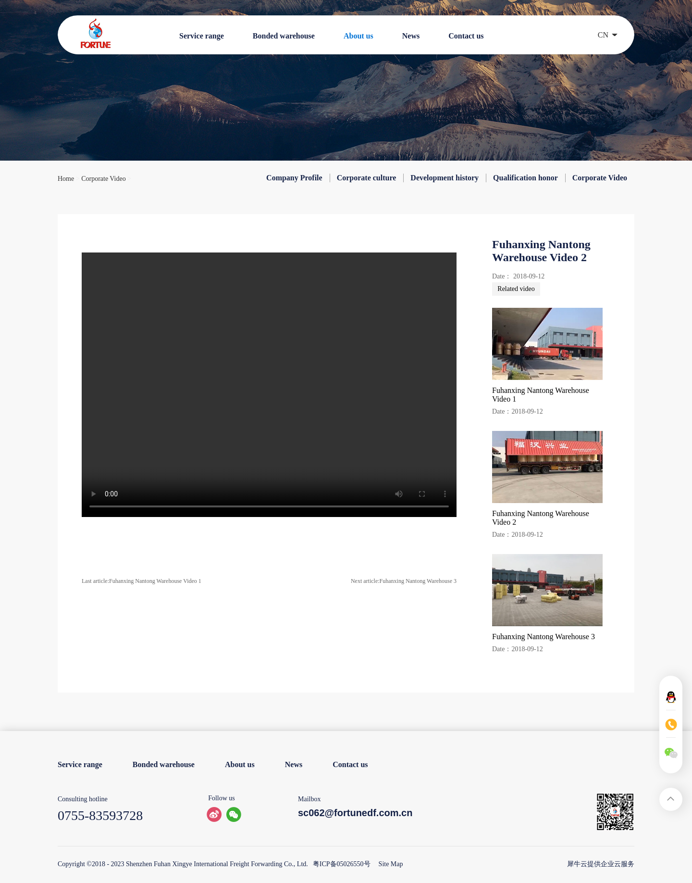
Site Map (389, 864)
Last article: (141, 581)
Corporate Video (103, 178)
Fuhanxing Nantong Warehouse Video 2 (540, 517)
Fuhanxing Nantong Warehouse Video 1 (540, 394)
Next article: (404, 581)
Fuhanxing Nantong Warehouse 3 (543, 636)
